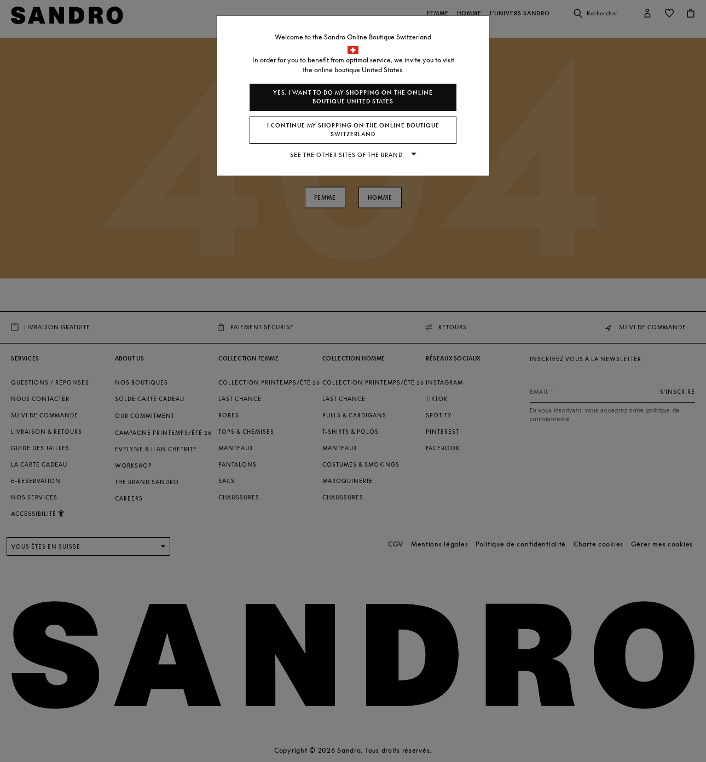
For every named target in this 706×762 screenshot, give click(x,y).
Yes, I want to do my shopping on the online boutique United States (353, 97)
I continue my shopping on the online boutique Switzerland (353, 130)
